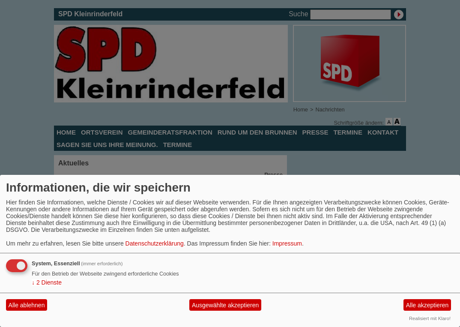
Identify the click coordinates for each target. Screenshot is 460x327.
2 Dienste (47, 282)
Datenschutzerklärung (154, 243)
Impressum (287, 243)
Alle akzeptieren (427, 305)
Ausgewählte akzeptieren (225, 305)
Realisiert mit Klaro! (430, 318)
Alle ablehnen (27, 305)
